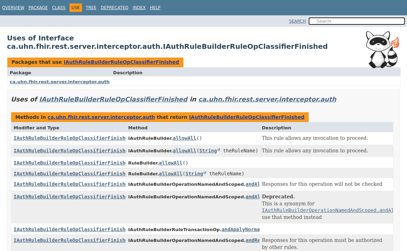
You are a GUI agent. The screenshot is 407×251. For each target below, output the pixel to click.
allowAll (184, 138)
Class (59, 7)
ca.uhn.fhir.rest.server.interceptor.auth (60, 81)
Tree (91, 7)
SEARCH (297, 21)
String (208, 150)
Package (38, 7)
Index (139, 7)
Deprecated (115, 7)
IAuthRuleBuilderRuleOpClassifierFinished (121, 62)
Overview (13, 7)
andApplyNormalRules (249, 229)
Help (155, 7)
